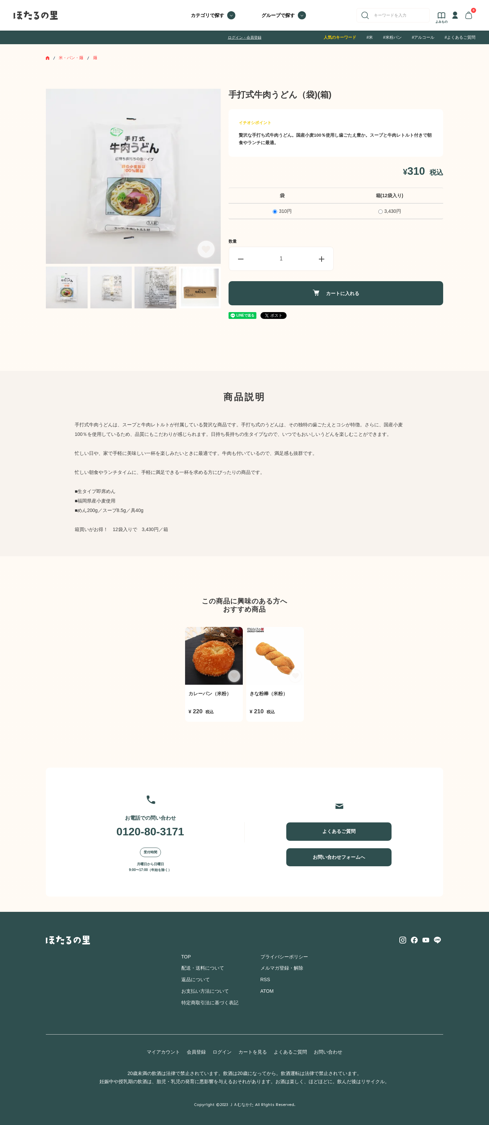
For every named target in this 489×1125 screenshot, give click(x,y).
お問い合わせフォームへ (339, 857)
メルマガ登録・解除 (281, 968)
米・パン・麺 (71, 57)
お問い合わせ (328, 1052)
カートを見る (252, 1052)
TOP (186, 956)
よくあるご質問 (339, 831)
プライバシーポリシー (284, 956)
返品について (195, 979)
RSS (265, 979)
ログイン (222, 1052)
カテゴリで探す (207, 15)
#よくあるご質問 (460, 37)
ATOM (267, 991)
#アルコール (423, 37)
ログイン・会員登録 (244, 37)
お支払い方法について (205, 991)
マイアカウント (163, 1052)
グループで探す (278, 15)
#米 (369, 37)
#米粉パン (392, 37)
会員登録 (196, 1052)
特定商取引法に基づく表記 (209, 1002)
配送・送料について (202, 968)
